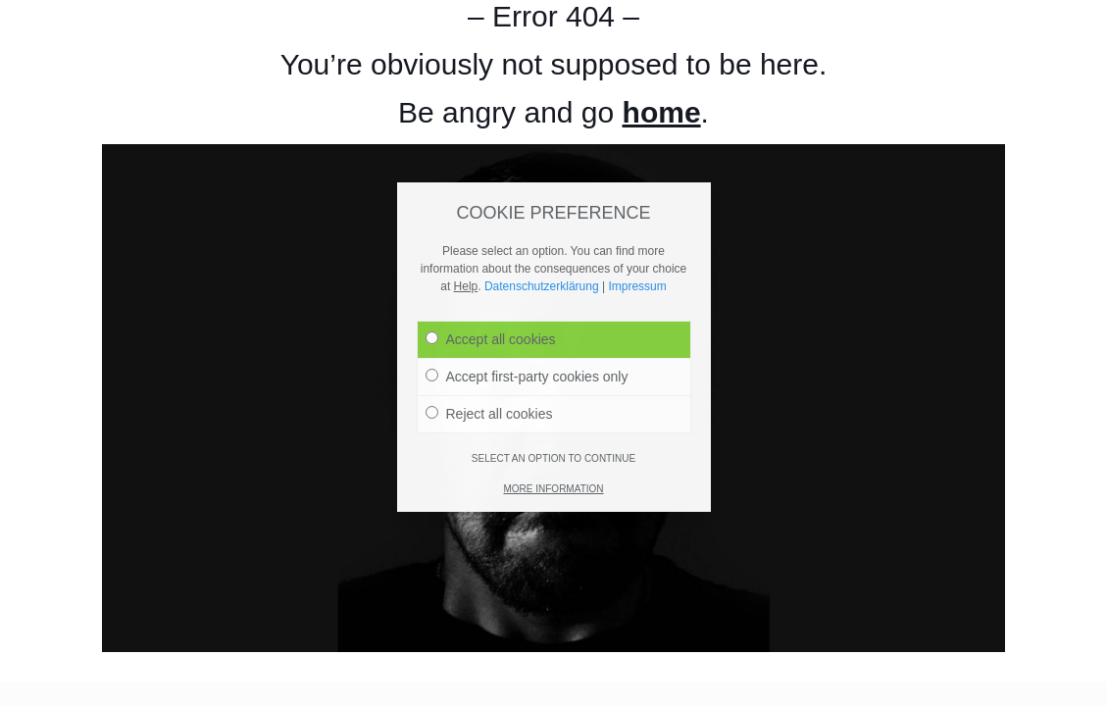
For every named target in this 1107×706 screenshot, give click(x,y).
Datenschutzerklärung (541, 231)
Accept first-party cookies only (527, 321)
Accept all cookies (491, 284)
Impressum (637, 231)
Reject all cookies (489, 359)
